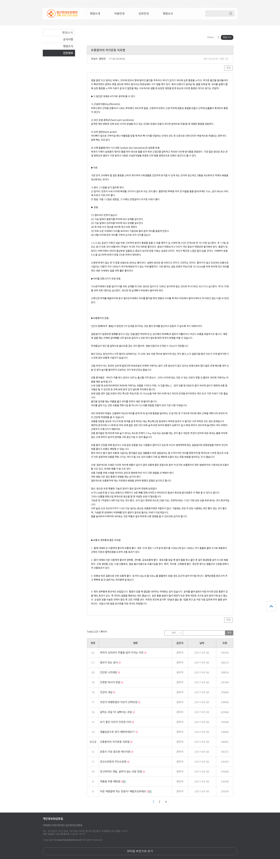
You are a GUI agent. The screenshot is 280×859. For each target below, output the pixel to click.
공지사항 (68, 39)
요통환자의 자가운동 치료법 (115, 742)
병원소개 (95, 13)
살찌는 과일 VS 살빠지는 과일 (116, 712)
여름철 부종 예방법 (110, 781)
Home (210, 37)
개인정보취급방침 (53, 818)
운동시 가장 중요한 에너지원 (115, 752)
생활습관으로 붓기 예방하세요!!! (118, 732)
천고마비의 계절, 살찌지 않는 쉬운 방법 (121, 771)
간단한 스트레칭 (109, 672)
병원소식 (168, 13)
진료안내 (143, 13)
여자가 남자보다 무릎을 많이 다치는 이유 (122, 652)
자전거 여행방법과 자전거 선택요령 (119, 702)
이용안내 (119, 13)
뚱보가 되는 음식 (109, 662)
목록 (228, 68)
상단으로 (271, 606)
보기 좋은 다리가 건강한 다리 (116, 722)
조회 (224, 643)
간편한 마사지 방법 (110, 682)
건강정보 (68, 53)
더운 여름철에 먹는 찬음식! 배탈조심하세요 (123, 791)
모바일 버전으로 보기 (140, 851)
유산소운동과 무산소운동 (113, 761)
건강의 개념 (106, 692)
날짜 (202, 643)
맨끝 (166, 802)
